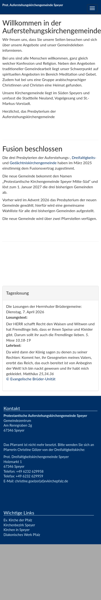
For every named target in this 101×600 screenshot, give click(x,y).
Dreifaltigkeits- (84, 157)
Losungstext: (16, 317)
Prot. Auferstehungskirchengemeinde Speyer (32, 5)
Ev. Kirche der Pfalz (18, 520)
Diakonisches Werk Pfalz (22, 535)
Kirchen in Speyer (17, 530)
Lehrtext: (13, 345)
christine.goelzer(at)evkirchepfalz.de (41, 481)
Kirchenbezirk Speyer (19, 525)
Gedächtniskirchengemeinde (33, 162)
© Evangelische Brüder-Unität (30, 379)
